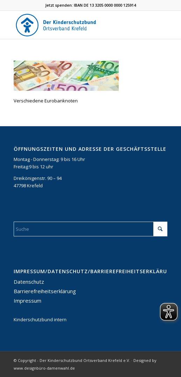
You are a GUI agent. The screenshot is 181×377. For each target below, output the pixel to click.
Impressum (27, 300)
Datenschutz (29, 281)
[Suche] (90, 229)
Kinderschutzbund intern (40, 319)
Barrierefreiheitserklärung (45, 291)
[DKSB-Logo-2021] (75, 25)
